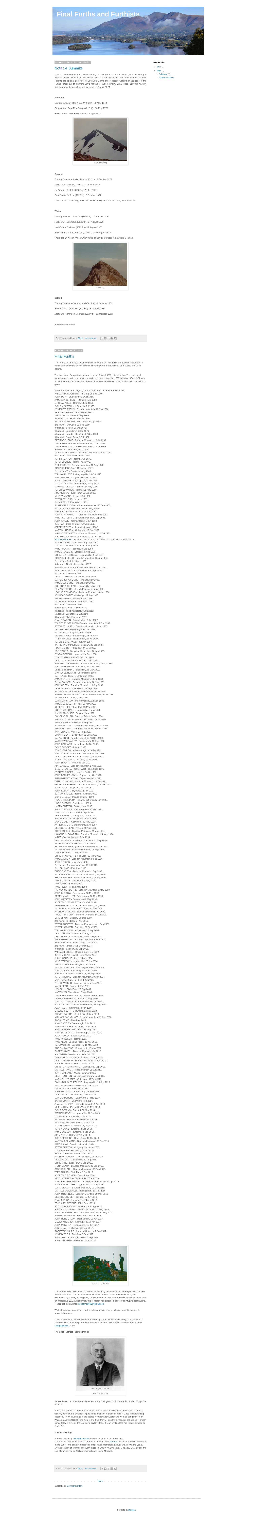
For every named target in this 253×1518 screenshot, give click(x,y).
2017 (159, 67)
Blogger (131, 1510)
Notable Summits (69, 68)
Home (100, 1481)
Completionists (62, 1325)
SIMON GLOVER (63, 539)
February (163, 74)
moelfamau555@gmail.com (90, 1304)
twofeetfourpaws (81, 1438)
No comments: (91, 338)
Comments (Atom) (75, 1486)
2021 (159, 70)
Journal (113, 1441)
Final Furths (64, 356)
